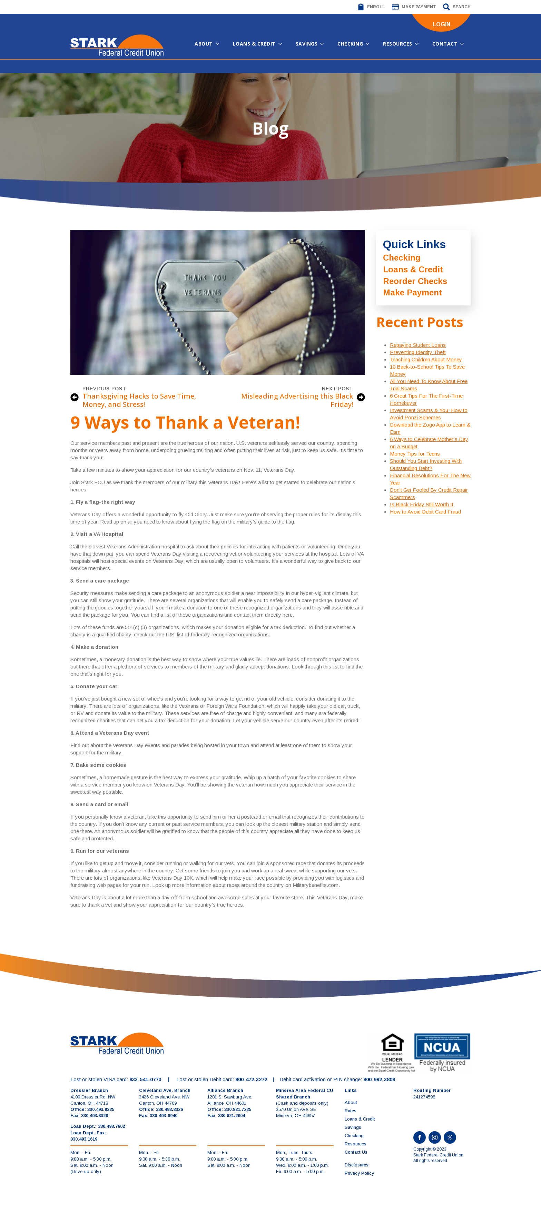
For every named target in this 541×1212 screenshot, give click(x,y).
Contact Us (356, 1152)
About (204, 43)
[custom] (450, 1137)
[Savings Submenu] (324, 44)
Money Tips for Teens (415, 454)
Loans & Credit (254, 43)
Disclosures (356, 1164)
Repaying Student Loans (418, 345)
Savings (307, 43)
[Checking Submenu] (369, 44)
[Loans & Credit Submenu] (282, 44)
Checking (350, 43)
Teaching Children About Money (426, 359)
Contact (445, 43)
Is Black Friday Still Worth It (421, 504)
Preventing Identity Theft (418, 352)
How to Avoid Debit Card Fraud (425, 512)
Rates (350, 1110)
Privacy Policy (359, 1173)
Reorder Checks (415, 281)
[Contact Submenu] (464, 44)
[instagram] (435, 1137)
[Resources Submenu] (418, 44)
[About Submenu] (219, 44)
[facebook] (419, 1137)
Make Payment (412, 292)
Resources (397, 43)
